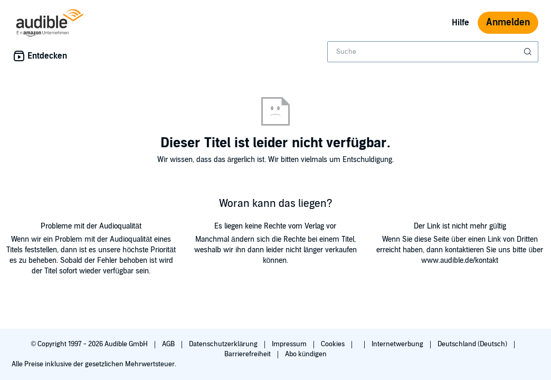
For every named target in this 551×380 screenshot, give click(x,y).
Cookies (333, 344)
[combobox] (432, 51)
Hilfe (460, 22)
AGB (169, 344)
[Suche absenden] (528, 51)
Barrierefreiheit (248, 354)
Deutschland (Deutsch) (473, 344)
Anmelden (508, 22)
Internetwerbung (398, 344)
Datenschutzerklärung (224, 344)
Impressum (290, 344)
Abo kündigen (306, 354)
